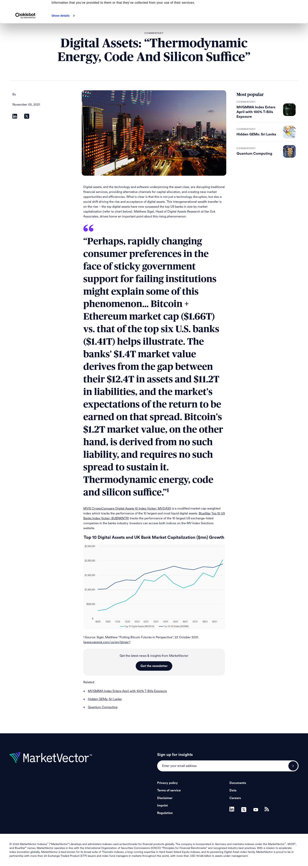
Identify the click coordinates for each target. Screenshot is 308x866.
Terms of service (169, 790)
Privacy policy (167, 783)
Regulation (165, 813)
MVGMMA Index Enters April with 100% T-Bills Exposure (255, 111)
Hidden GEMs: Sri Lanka (256, 134)
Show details (60, 36)
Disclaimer (164, 798)
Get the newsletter (154, 666)
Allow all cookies (275, 9)
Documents (237, 783)
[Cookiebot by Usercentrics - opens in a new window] (25, 37)
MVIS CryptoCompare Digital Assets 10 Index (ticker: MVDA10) (127, 508)
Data (232, 790)
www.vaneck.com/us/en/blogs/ (106, 642)
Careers (235, 798)
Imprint (162, 805)
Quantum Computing (254, 153)
